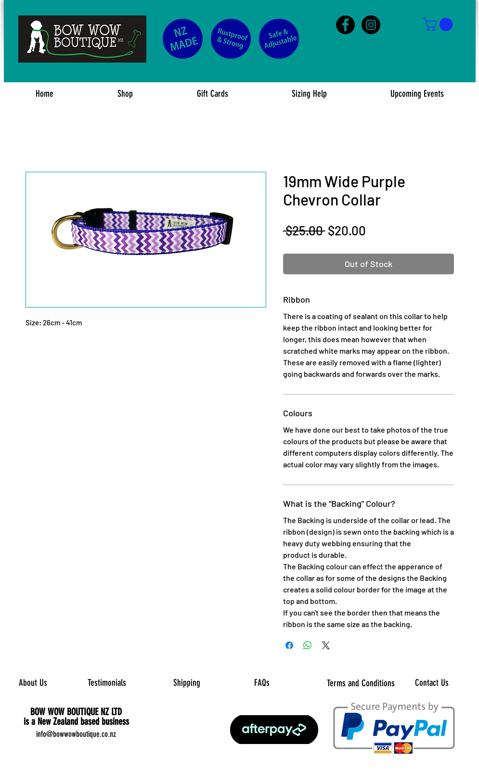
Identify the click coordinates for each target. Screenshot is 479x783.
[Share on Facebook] (289, 645)
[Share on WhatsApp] (307, 645)
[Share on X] (326, 645)
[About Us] (32, 683)
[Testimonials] (107, 683)
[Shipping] (187, 683)
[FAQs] (262, 683)
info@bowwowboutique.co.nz (76, 734)
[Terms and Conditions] (361, 683)
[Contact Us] (432, 683)
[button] (439, 24)
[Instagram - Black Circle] (371, 24)
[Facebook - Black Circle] (345, 24)
